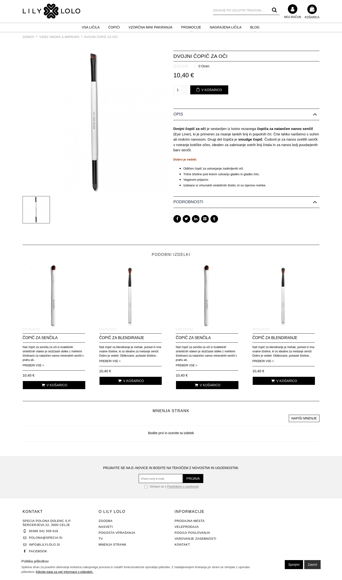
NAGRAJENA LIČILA (226, 27)
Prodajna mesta (190, 521)
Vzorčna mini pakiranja (150, 27)
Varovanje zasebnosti (195, 538)
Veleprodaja (187, 527)
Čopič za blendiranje (121, 338)
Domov (28, 37)
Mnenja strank (113, 544)
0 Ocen (204, 66)
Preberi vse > (33, 365)
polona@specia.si (45, 537)
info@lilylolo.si (44, 544)
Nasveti (106, 527)
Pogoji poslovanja (192, 532)
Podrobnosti (188, 202)
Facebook (38, 551)
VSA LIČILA (91, 27)
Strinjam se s (155, 486)
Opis (178, 114)
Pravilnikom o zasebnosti (183, 486)
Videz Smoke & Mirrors (59, 37)
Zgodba (106, 521)
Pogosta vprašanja (117, 532)
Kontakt (182, 544)
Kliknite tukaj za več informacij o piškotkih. (64, 572)
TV (101, 538)
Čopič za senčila (40, 338)
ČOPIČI (114, 27)
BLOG (254, 27)
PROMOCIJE (191, 27)
